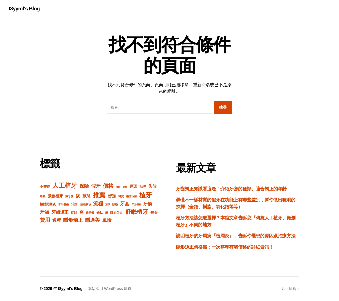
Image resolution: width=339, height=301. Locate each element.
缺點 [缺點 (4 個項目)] (99, 212)
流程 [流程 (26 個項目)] (98, 203)
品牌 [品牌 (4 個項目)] (143, 186)
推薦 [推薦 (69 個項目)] (99, 195)
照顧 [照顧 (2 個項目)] (115, 204)
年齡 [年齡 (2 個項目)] (42, 196)
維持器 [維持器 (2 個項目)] (90, 212)
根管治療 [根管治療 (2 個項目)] (131, 196)
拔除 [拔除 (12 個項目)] (86, 195)
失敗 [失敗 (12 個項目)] (152, 186)
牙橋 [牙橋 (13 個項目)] (147, 203)
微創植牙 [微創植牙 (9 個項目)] (55, 196)
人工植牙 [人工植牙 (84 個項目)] (64, 185)
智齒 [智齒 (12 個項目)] (111, 195)
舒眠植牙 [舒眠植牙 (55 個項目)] (136, 212)
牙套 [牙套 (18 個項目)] (124, 203)
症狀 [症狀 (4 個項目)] (74, 212)
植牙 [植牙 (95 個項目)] (145, 195)
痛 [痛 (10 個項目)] (82, 212)
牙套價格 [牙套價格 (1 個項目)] (136, 204)
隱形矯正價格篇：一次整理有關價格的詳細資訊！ (224, 246)
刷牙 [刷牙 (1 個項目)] (125, 187)
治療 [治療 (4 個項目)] (74, 204)
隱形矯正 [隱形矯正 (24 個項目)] (73, 220)
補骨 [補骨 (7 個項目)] (154, 212)
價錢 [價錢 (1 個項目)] (118, 187)
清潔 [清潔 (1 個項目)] (107, 204)
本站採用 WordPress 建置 (109, 288)
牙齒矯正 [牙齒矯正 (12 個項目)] (60, 212)
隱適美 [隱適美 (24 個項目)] (92, 220)
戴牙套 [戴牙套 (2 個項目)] (69, 196)
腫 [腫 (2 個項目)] (106, 212)
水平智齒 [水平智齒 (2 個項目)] (63, 204)
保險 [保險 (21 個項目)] (84, 186)
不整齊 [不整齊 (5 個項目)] (45, 186)
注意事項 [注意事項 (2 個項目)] (85, 204)
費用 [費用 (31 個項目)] (45, 220)
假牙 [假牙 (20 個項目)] (95, 186)
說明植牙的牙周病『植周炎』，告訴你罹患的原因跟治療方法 (236, 235)
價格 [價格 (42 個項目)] (108, 186)
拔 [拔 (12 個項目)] (78, 195)
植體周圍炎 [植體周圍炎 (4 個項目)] (48, 204)
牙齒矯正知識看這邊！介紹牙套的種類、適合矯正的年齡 (231, 188)
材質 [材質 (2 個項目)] (121, 196)
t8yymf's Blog (24, 8)
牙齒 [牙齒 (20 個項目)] (44, 212)
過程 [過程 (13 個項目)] (56, 220)
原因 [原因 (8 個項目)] (133, 186)
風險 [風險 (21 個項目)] (106, 220)
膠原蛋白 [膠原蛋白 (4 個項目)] (116, 212)
